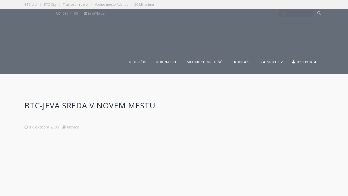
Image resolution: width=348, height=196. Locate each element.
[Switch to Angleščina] (234, 29)
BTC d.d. (31, 4)
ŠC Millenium (144, 4)
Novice (73, 127)
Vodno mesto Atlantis (111, 4)
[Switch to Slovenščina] (150, 29)
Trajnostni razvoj (76, 4)
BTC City (50, 4)
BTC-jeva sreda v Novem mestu (90, 105)
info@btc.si (96, 13)
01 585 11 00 (68, 13)
